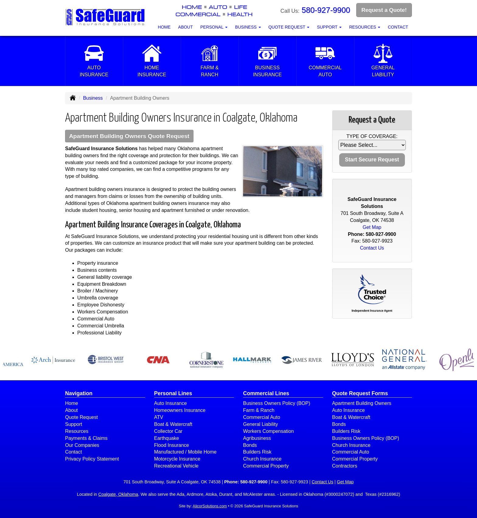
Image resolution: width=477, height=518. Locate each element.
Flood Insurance (171, 445)
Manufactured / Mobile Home (185, 451)
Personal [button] (214, 27)
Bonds (250, 445)
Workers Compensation (268, 431)
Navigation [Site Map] (78, 393)
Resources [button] (365, 27)
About (185, 27)
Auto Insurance (170, 403)
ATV (158, 417)
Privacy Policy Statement (92, 458)
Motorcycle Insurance (177, 458)
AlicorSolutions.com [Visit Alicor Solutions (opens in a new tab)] (210, 506)
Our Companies (82, 445)
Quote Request (81, 417)
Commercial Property (266, 465)
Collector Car (168, 431)
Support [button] (329, 27)
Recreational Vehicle (176, 465)
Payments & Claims (86, 438)
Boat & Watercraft (173, 424)
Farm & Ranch (258, 410)
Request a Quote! (384, 10)
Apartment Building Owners (362, 403)
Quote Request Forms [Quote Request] (360, 393)
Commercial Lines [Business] (266, 393)
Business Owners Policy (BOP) (276, 403)
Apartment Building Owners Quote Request (129, 136)
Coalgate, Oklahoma (118, 494)
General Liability (260, 424)
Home (164, 27)
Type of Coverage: (372, 136)
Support (73, 424)
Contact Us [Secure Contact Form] (372, 247)
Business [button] (248, 27)
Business (93, 98)
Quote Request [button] (288, 27)
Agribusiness (257, 438)
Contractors (344, 465)
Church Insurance (262, 458)
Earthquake (166, 438)
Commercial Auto (261, 417)
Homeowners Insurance (180, 410)
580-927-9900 (326, 10)
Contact (398, 27)
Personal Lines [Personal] (173, 393)
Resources (76, 431)
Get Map (372, 227)
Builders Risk (257, 451)
